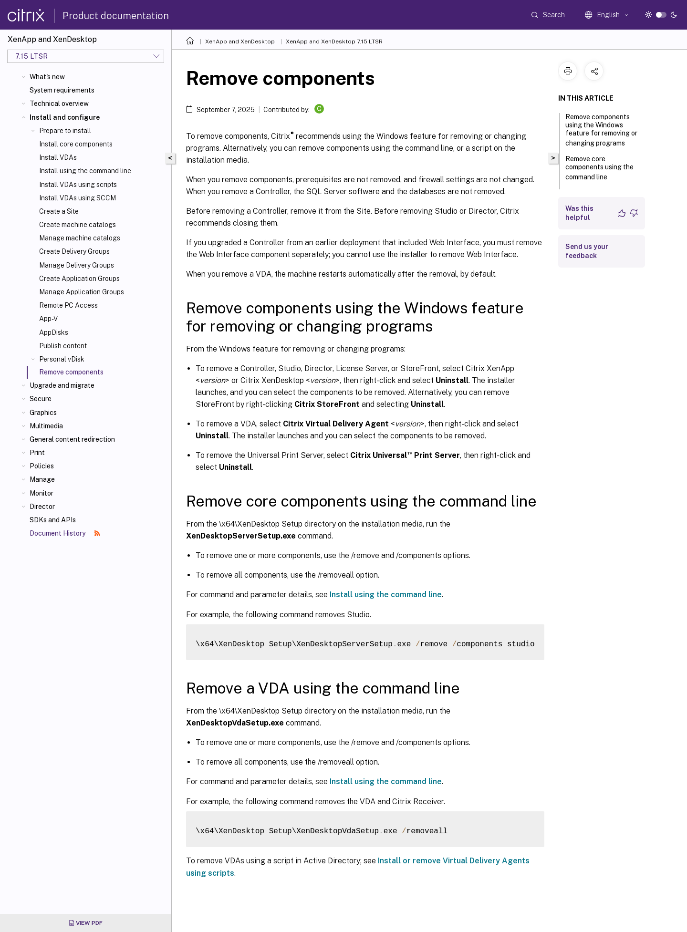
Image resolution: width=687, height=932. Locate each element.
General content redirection (72, 439)
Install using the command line (85, 171)
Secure (41, 399)
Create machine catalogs (77, 224)
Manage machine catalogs (79, 238)
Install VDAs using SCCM (77, 198)
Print (37, 452)
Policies (42, 466)
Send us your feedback (586, 251)
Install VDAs (58, 157)
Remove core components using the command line (599, 168)
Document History (65, 533)
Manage (42, 479)
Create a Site (59, 211)
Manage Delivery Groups (76, 265)
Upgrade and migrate (62, 385)
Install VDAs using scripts (78, 184)
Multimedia (46, 426)
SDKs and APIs (53, 520)
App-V (48, 318)
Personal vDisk (61, 359)
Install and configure (65, 117)
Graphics (43, 412)
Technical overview (59, 103)
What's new (47, 77)
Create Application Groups (79, 278)
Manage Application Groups (81, 292)
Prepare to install (65, 131)
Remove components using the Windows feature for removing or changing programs (601, 130)
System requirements (62, 90)
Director (42, 506)
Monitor (41, 493)
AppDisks (53, 332)
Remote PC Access (68, 305)
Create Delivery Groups (74, 251)
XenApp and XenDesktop (240, 41)
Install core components (76, 144)
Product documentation (115, 15)
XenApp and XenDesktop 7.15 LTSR (334, 41)
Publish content (63, 346)
